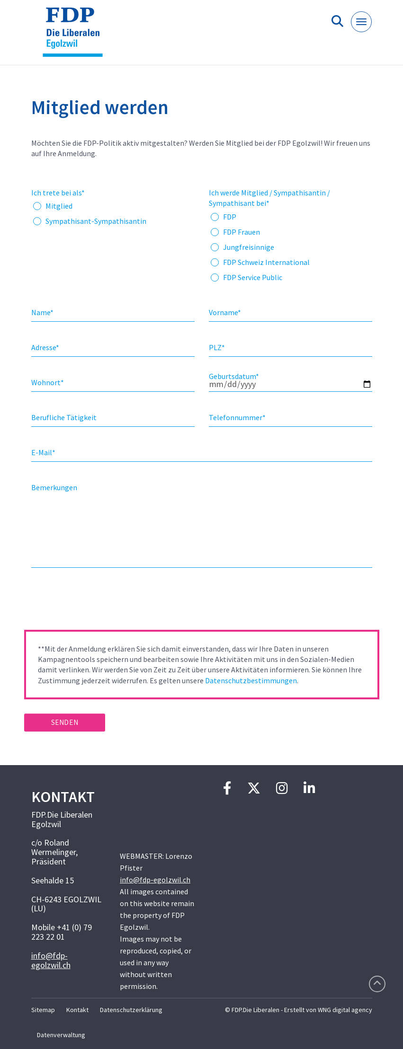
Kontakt (77, 1009)
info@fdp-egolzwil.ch (51, 960)
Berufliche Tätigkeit (64, 417)
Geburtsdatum (234, 376)
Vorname (225, 312)
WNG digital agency (345, 1009)
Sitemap (43, 1009)
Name (42, 312)
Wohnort (47, 382)
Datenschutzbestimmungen (251, 680)
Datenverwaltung (61, 1035)
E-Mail (43, 452)
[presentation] (96, 601)
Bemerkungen (54, 487)
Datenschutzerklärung (131, 1009)
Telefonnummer (237, 417)
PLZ (217, 347)
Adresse (45, 347)
